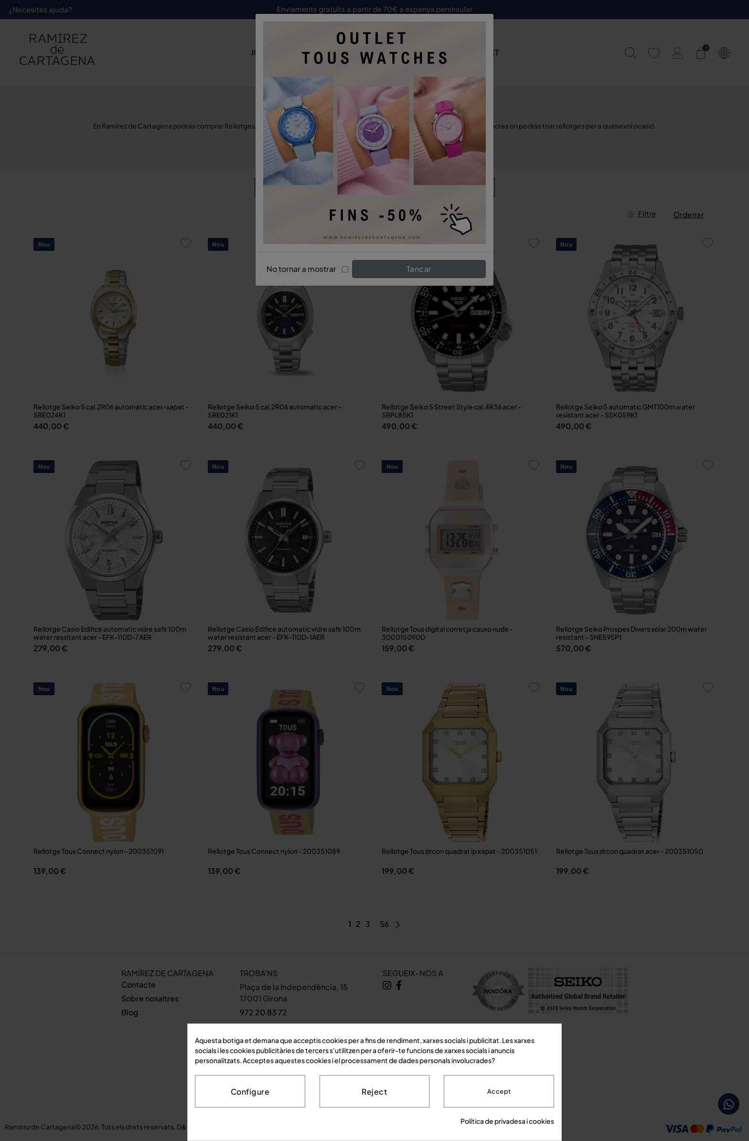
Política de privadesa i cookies (507, 1121)
